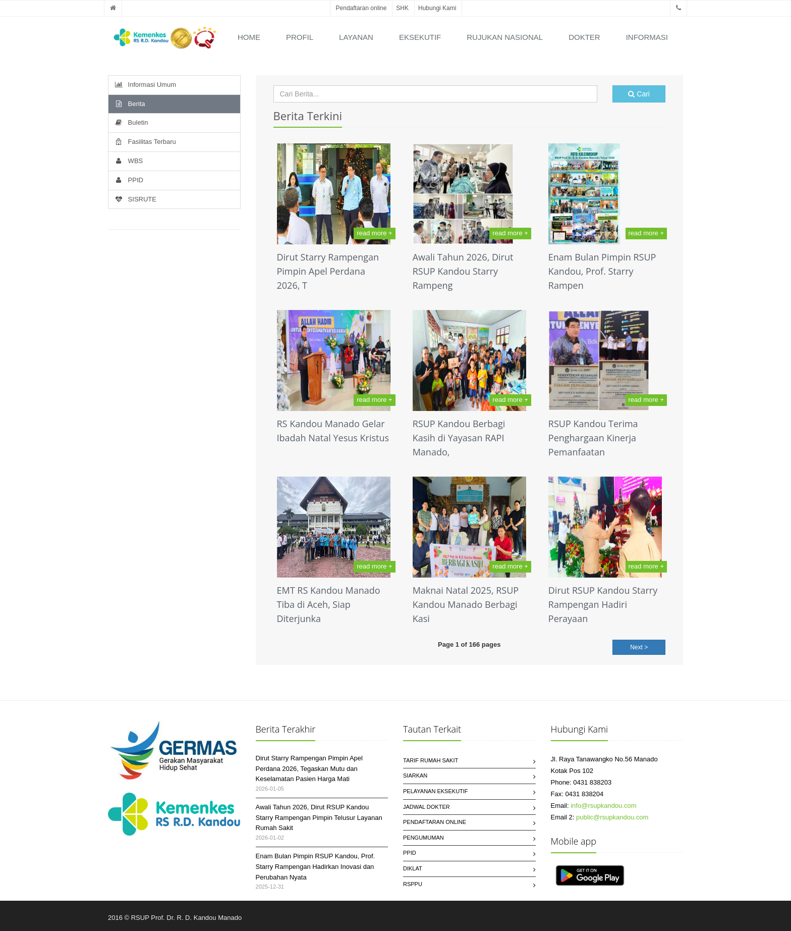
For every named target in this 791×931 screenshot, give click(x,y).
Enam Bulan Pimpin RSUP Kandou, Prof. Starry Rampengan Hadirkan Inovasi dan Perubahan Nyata (315, 866)
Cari (639, 94)
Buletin (131, 122)
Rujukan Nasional (505, 37)
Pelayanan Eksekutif (435, 791)
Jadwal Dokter (426, 807)
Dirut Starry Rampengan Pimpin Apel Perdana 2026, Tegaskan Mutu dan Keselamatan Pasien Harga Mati (309, 768)
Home (249, 37)
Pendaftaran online (361, 8)
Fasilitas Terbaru (145, 141)
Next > (639, 647)
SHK (402, 8)
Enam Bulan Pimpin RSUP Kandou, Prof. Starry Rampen (602, 271)
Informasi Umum (145, 84)
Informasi (647, 37)
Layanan (356, 37)
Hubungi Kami (437, 8)
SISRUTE (135, 199)
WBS (128, 161)
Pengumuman (423, 838)
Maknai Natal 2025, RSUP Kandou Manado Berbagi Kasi (466, 604)
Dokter (584, 37)
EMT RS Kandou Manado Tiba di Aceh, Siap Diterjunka (328, 604)
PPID (128, 180)
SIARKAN (415, 775)
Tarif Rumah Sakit (430, 760)
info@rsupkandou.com (603, 805)
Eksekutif (420, 37)
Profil (299, 37)
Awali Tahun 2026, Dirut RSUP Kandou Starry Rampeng (463, 271)
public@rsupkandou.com (612, 817)
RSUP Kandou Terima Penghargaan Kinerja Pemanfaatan (593, 438)
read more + (374, 233)
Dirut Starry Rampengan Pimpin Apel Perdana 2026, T (328, 271)
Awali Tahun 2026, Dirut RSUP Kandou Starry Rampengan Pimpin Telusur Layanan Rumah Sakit (319, 817)
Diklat (412, 868)
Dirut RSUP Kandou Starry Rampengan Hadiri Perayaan (602, 604)
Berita (129, 104)
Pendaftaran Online (434, 822)
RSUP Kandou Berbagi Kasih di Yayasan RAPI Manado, (459, 438)
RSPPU (412, 884)
